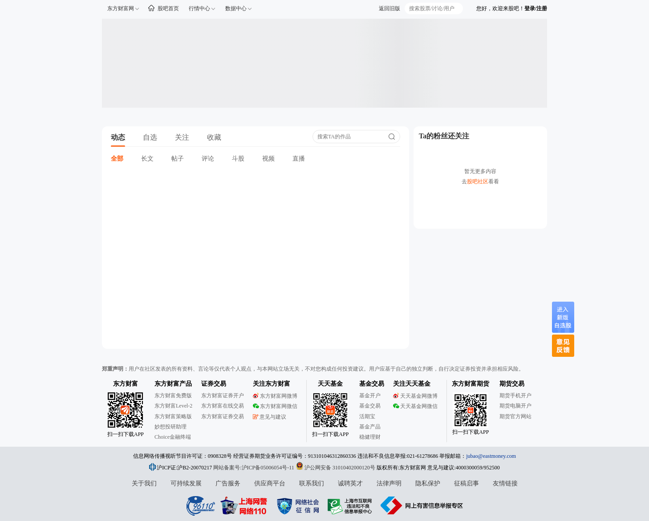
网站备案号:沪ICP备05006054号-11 (254, 467)
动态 (118, 137)
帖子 (177, 158)
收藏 (214, 137)
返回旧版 (389, 8)
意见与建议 (269, 417)
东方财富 (125, 383)
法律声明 (389, 483)
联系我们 (311, 483)
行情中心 (199, 8)
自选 (150, 137)
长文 (147, 158)
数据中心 (236, 8)
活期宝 (367, 416)
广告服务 (227, 483)
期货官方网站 (515, 416)
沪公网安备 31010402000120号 (335, 467)
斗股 (238, 158)
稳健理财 (370, 437)
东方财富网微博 (275, 396)
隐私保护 (427, 483)
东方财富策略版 (173, 416)
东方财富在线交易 (222, 406)
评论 (208, 158)
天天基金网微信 (415, 406)
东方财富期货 (470, 383)
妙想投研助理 (170, 427)
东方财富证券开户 (222, 395)
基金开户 (370, 395)
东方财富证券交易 (222, 416)
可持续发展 (186, 483)
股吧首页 (168, 8)
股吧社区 (477, 181)
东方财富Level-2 (173, 406)
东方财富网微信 (275, 406)
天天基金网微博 (415, 396)
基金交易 (370, 406)
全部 (117, 158)
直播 (298, 158)
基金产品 (370, 427)
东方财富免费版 (173, 395)
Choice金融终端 (172, 437)
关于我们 (144, 483)
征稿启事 (466, 483)
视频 (268, 158)
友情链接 (505, 483)
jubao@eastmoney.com (491, 456)
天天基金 (330, 383)
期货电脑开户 (515, 406)
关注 (182, 137)
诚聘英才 (350, 483)
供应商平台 (269, 483)
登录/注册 (535, 8)
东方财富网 (120, 8)
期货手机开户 (515, 395)
